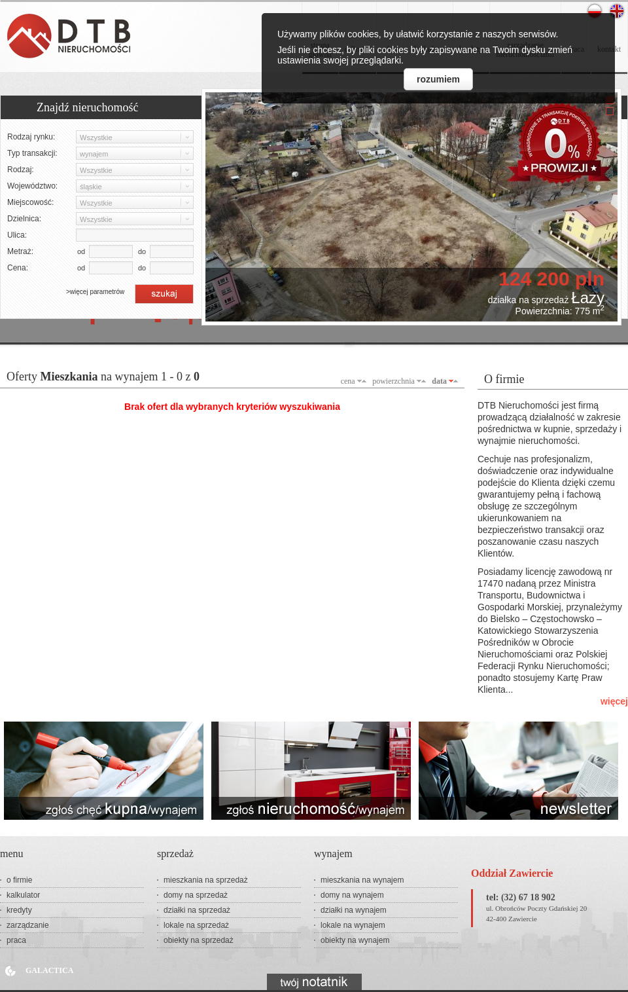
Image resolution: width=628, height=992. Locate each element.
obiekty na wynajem (355, 940)
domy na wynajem (352, 895)
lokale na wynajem (353, 925)
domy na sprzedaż (196, 895)
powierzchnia (393, 381)
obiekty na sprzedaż (199, 940)
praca (16, 940)
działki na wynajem (354, 910)
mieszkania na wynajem (362, 880)
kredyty (19, 910)
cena (348, 381)
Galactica (49, 970)
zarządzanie (28, 925)
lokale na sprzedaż (196, 925)
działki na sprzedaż (197, 910)
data (439, 381)
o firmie (19, 880)
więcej (614, 701)
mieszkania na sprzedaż (206, 880)
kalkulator (23, 895)
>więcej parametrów (95, 291)
